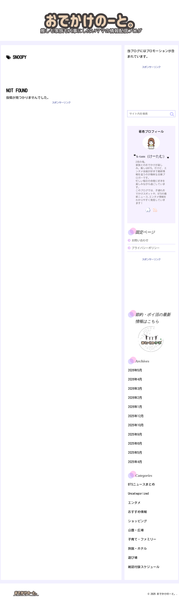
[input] (151, 113)
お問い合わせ (140, 240)
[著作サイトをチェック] (148, 209)
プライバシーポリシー (146, 248)
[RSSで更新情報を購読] (154, 209)
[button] (172, 114)
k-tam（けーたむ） (151, 156)
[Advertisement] (61, 72)
